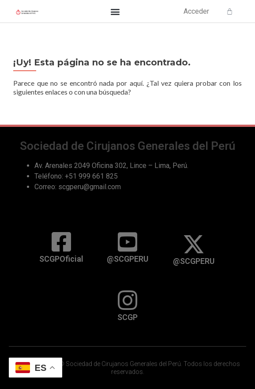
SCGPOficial (61, 258)
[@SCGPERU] (127, 242)
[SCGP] (127, 300)
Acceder (196, 11)
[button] (115, 11)
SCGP (127, 317)
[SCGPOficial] (61, 242)
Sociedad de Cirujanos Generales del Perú (127, 146)
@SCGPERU (127, 258)
